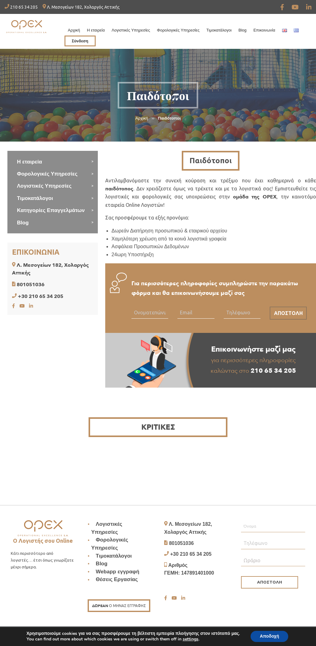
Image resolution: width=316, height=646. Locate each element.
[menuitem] (74, 29)
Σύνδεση (80, 41)
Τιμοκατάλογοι (219, 30)
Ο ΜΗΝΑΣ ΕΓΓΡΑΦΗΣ (119, 605)
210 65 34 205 (21, 7)
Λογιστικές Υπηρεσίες (131, 30)
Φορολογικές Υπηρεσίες (178, 30)
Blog (243, 30)
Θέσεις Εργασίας (117, 580)
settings (190, 639)
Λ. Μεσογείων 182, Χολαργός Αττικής (81, 7)
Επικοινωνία (264, 30)
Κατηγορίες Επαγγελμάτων (51, 210)
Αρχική (74, 30)
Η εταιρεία (96, 30)
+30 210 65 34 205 (40, 296)
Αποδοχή (269, 636)
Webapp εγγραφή (117, 572)
